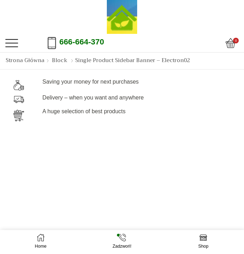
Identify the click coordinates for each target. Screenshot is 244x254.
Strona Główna (25, 60)
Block (59, 60)
